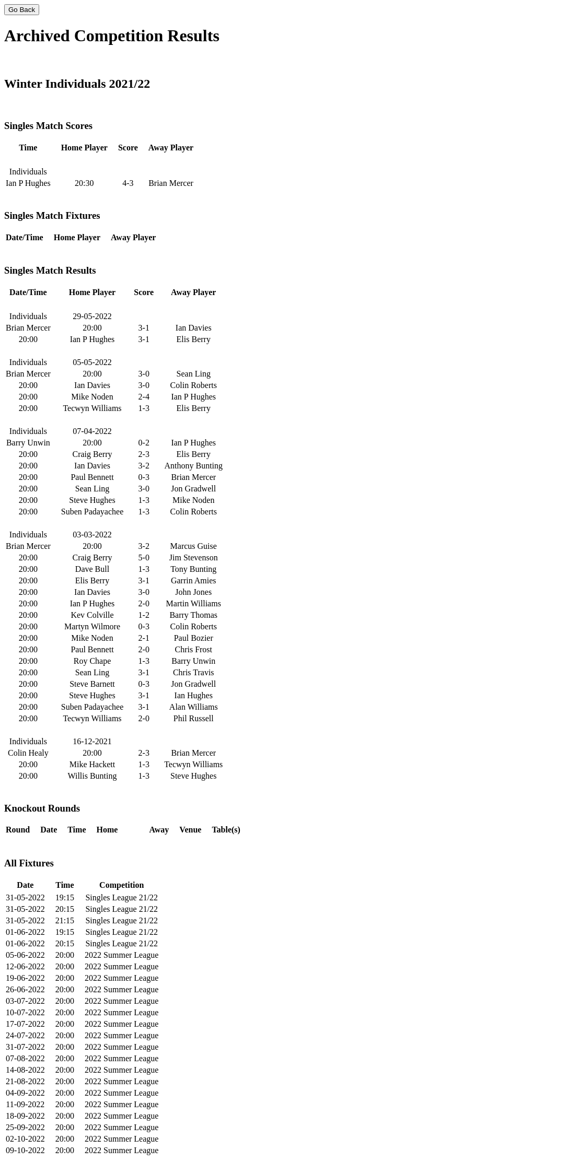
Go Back (21, 10)
